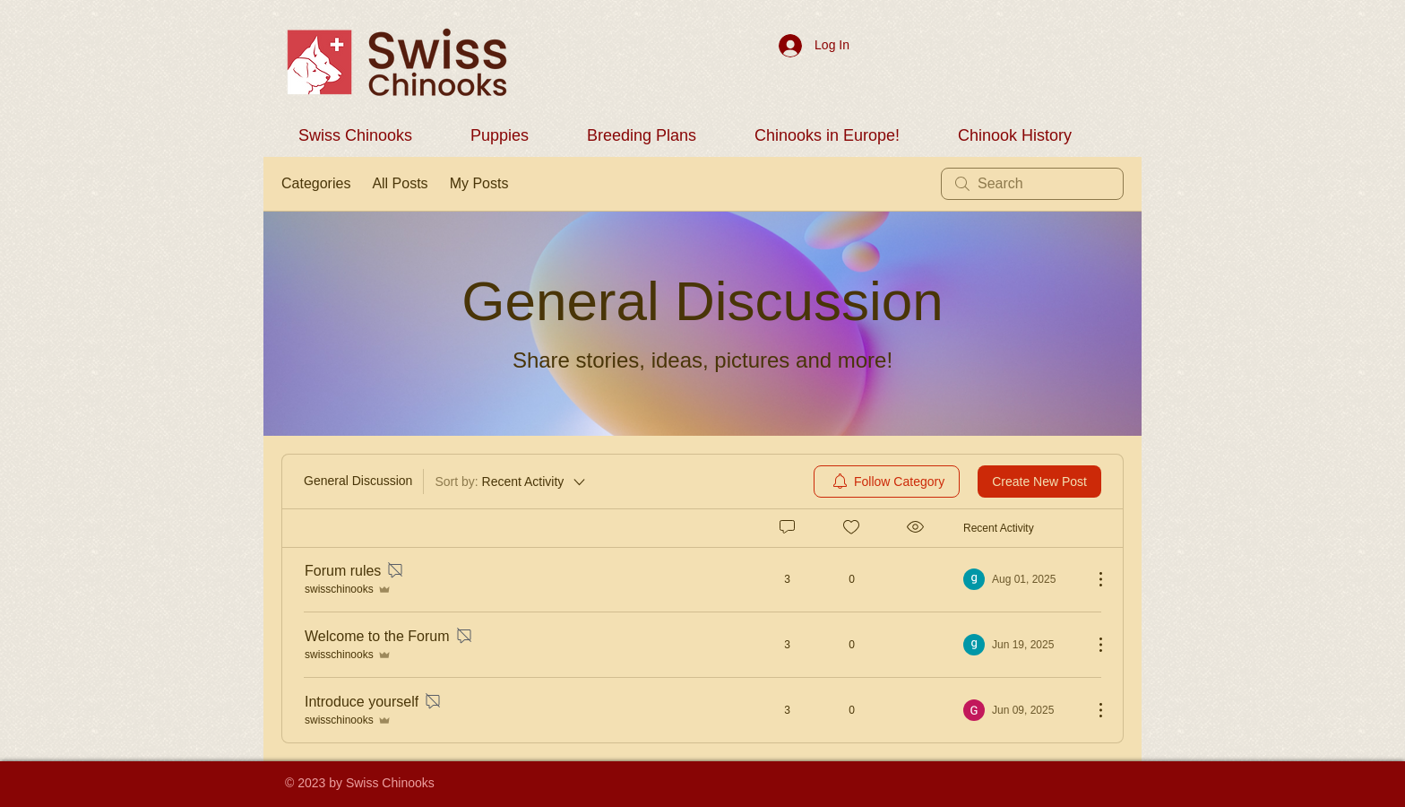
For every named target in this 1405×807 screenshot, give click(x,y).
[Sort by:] (511, 481)
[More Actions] (1091, 579)
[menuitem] (887, 481)
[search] (1032, 184)
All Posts (399, 183)
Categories (315, 183)
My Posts (479, 183)
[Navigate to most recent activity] (1021, 579)
